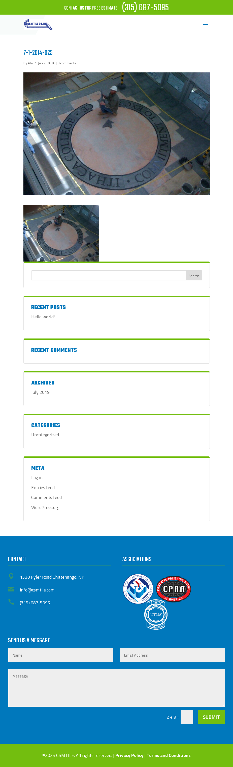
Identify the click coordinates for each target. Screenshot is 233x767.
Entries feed (43, 487)
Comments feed (46, 497)
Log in (37, 477)
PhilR (32, 63)
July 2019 (40, 392)
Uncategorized (45, 434)
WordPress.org (45, 507)
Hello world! (43, 316)
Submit (211, 717)
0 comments (66, 63)
